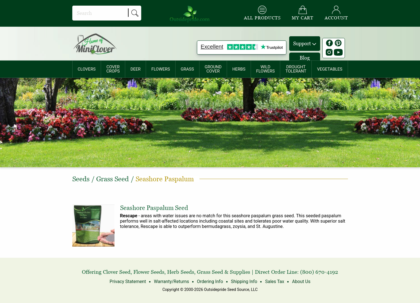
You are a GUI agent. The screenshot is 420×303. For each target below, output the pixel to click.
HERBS (239, 69)
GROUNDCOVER (213, 69)
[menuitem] (86, 69)
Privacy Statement (128, 281)
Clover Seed (117, 272)
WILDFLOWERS (265, 69)
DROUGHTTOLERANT (296, 69)
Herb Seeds (180, 272)
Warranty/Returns (171, 281)
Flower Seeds (148, 272)
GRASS (187, 69)
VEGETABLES (329, 69)
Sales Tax (274, 281)
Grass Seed (210, 272)
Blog (305, 58)
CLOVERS (87, 69)
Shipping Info (244, 281)
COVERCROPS (113, 69)
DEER (136, 69)
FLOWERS (160, 69)
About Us (301, 281)
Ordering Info (210, 281)
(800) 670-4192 (319, 272)
